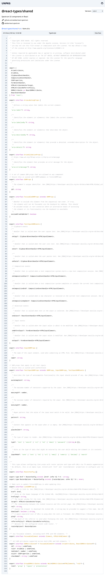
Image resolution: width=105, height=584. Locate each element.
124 (5, 343)
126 (5, 348)
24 (6, 95)
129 (5, 355)
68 (6, 204)
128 (5, 353)
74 (6, 219)
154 (5, 417)
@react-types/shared (10, 28)
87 (6, 251)
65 (6, 197)
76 (6, 224)
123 (5, 340)
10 (6, 60)
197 (5, 524)
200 (5, 531)
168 (5, 452)
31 (6, 112)
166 (5, 447)
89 (6, 256)
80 (6, 234)
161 (5, 435)
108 (5, 303)
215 (5, 568)
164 (5, 442)
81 (6, 236)
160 (5, 432)
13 (6, 68)
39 (6, 132)
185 (5, 494)
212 (5, 561)
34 (6, 120)
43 (6, 142)
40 (6, 135)
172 (5, 462)
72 (6, 214)
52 (6, 165)
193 (5, 514)
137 (5, 375)
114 (5, 318)
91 (6, 261)
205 (5, 544)
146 (5, 397)
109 (5, 306)
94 (6, 269)
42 (6, 140)
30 (6, 110)
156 (5, 422)
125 (5, 345)
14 (6, 70)
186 (5, 497)
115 (5, 321)
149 (5, 405)
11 (6, 63)
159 (5, 430)
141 (5, 385)
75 (6, 222)
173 (5, 464)
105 (5, 296)
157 (5, 425)
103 (5, 291)
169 (5, 454)
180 (5, 482)
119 (5, 331)
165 (5, 445)
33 (6, 117)
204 (5, 541)
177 (5, 474)
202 (5, 536)
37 (6, 127)
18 (6, 80)
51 (6, 162)
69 (6, 207)
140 (5, 383)
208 (5, 551)
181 (5, 484)
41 (6, 137)
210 (5, 556)
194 (5, 516)
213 (5, 563)
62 (6, 189)
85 (6, 246)
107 (5, 301)
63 (6, 192)
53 (6, 167)
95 (6, 271)
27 (6, 103)
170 (5, 457)
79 (6, 231)
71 (6, 212)
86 (6, 249)
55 (6, 172)
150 (5, 407)
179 (5, 479)
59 (6, 182)
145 (5, 395)
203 (5, 539)
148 (5, 402)
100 (5, 283)
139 (5, 380)
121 (5, 336)
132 (5, 363)
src (20, 28)
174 (5, 467)
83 (6, 241)
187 (5, 499)
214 (5, 566)
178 (5, 477)
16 (6, 75)
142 (5, 388)
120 (5, 333)
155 (5, 420)
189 (5, 504)
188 (5, 502)
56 (6, 174)
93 (6, 266)
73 (6, 217)
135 (5, 370)
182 (5, 487)
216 (5, 571)
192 (5, 511)
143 (5, 390)
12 (6, 65)
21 (6, 88)
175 (5, 469)
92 (6, 264)
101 (5, 286)
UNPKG (6, 3)
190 (5, 506)
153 (5, 415)
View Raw (98, 33)
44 (6, 145)
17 (6, 78)
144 (5, 392)
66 (6, 199)
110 (5, 308)
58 (6, 179)
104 (5, 293)
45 (6, 147)
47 (6, 152)
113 (5, 316)
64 (6, 194)
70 (6, 209)
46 (6, 150)
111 (5, 311)
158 (5, 427)
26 (6, 100)
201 (5, 534)
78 (6, 229)
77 (6, 226)
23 (6, 93)
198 (5, 526)
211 (5, 559)
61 (6, 187)
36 (6, 125)
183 (5, 489)
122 (5, 338)
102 (5, 288)
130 (5, 358)
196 (5, 521)
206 (5, 546)
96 (6, 274)
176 (5, 472)
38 (6, 130)
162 (5, 437)
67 (6, 202)
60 (6, 184)
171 (5, 459)
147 (5, 400)
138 (5, 378)
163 (5, 440)
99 (6, 281)
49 (6, 157)
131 (5, 360)
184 (5, 492)
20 (6, 85)
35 (6, 122)
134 (5, 368)
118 (5, 328)
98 (6, 279)
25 (6, 98)
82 (6, 239)
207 (5, 549)
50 (6, 160)
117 (5, 326)
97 (6, 276)
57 (6, 177)
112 (5, 313)
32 (6, 115)
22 (6, 90)
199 (5, 529)
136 (5, 373)
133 (5, 365)
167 (5, 449)
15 (6, 73)
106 (5, 298)
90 (6, 259)
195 (5, 519)
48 (6, 155)
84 (6, 244)
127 (5, 350)
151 (5, 410)
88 (6, 254)
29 (6, 108)
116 (5, 323)
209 (5, 554)
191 (5, 509)
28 (6, 105)
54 (6, 169)
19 (6, 83)
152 (5, 412)
